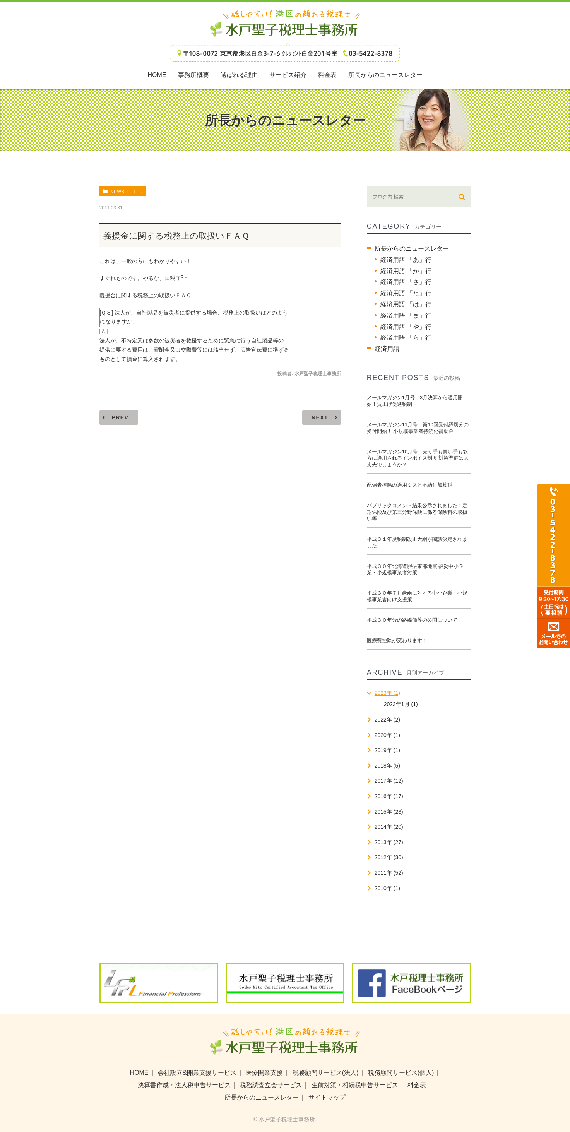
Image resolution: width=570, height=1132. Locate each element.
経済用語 (387, 348)
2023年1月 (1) (401, 704)
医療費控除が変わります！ (397, 640)
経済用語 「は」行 (405, 304)
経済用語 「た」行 (405, 293)
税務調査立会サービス (271, 1085)
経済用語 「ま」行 (405, 315)
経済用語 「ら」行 (405, 337)
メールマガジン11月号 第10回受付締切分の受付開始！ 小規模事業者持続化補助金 (418, 428)
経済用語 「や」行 (405, 326)
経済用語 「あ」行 (405, 259)
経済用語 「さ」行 (405, 282)
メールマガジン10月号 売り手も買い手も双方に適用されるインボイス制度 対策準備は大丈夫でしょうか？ (418, 458)
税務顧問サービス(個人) (401, 1072)
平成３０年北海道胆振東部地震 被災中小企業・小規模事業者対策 (415, 569)
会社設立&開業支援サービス (197, 1072)
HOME (139, 1072)
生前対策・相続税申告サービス (355, 1085)
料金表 (416, 1085)
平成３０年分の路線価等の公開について (412, 620)
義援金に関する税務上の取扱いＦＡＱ (145, 295)
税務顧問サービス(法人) (326, 1072)
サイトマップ (327, 1097)
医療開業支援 (264, 1072)
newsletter (126, 191)
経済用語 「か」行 (405, 271)
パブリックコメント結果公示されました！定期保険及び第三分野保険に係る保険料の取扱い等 (417, 512)
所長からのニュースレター (412, 248)
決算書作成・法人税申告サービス (184, 1085)
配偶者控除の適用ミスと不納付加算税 (409, 485)
